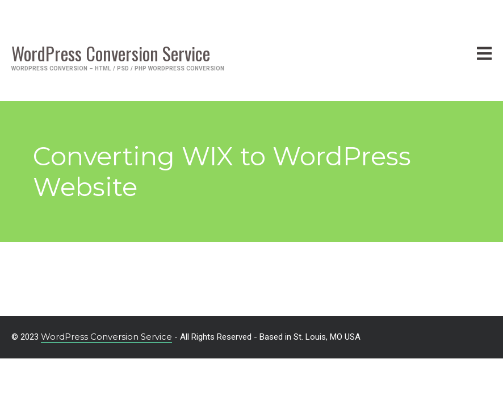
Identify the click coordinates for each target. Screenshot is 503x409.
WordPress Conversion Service (106, 336)
